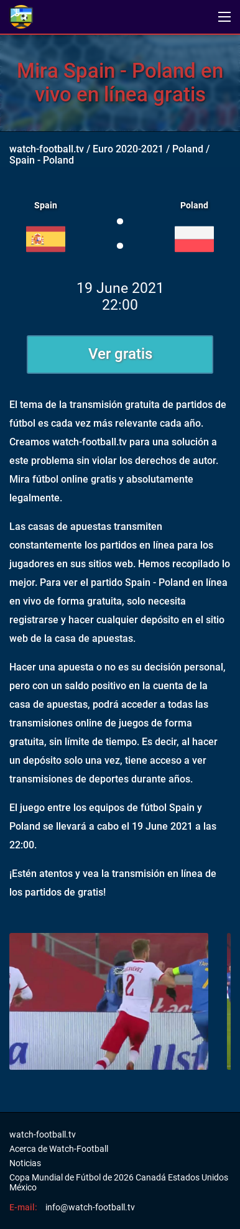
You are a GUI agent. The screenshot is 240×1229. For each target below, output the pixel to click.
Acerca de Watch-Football (58, 1149)
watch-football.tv (46, 149)
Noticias (25, 1163)
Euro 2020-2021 (128, 149)
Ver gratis (120, 354)
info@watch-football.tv (90, 1207)
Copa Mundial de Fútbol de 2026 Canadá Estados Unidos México (118, 1182)
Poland (187, 149)
